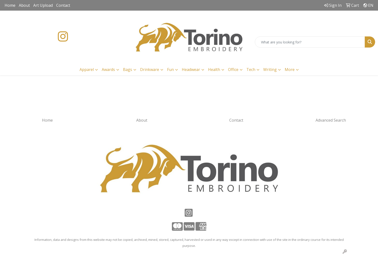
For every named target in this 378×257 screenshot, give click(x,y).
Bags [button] (127, 69)
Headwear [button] (191, 69)
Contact (63, 5)
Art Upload (43, 5)
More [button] (290, 69)
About (24, 5)
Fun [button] (170, 69)
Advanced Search (331, 120)
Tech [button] (250, 69)
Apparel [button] (87, 69)
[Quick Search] (310, 42)
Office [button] (233, 69)
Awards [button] (108, 69)
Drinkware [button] (149, 69)
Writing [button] (270, 69)
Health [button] (214, 69)
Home (10, 5)
